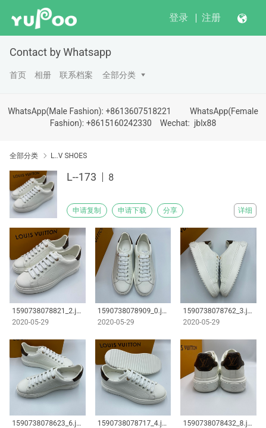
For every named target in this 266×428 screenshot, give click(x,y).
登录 (178, 17)
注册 (211, 17)
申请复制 (87, 210)
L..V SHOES (69, 156)
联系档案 (76, 75)
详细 (245, 210)
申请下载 (132, 210)
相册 (43, 75)
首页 (18, 75)
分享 (170, 210)
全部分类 (119, 75)
